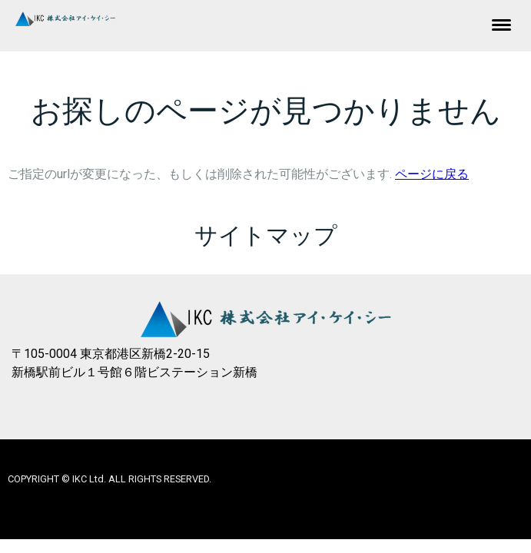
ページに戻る (432, 174)
